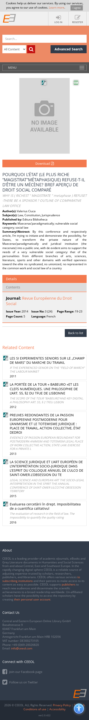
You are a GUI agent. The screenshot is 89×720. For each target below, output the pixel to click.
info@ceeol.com (21, 648)
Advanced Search (69, 49)
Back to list (75, 333)
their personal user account (32, 599)
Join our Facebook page (22, 671)
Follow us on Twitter (20, 681)
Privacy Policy (62, 705)
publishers (68, 584)
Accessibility (57, 709)
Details (11, 279)
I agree (77, 8)
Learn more (56, 7)
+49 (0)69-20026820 (25, 645)
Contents (13, 287)
